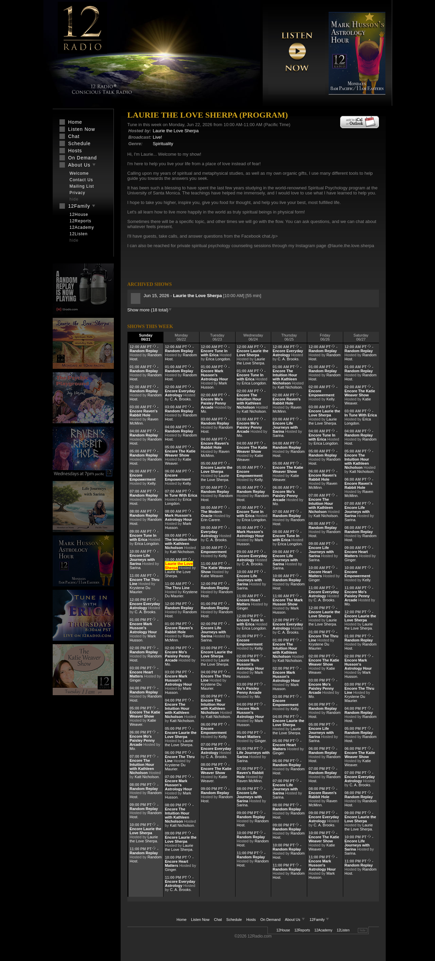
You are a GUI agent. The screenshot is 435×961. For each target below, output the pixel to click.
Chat (218, 919)
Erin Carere (210, 520)
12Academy (323, 930)
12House (283, 930)
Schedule (234, 919)
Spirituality (163, 143)
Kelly (151, 483)
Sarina (135, 568)
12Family (320, 919)
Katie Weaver (212, 576)
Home (182, 919)
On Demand (270, 919)
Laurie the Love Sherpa (175, 130)
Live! (157, 137)
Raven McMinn (249, 781)
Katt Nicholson (147, 777)
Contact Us (81, 179)
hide (362, 930)
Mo (132, 749)
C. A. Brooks (145, 612)
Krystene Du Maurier (140, 590)
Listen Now (200, 919)
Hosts (251, 919)
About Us (295, 919)
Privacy (77, 192)
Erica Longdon (147, 544)
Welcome (79, 173)
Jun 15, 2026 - (183, 295)
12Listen (343, 930)
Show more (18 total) (149, 309)
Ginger (135, 680)
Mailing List (82, 186)
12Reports (302, 930)
